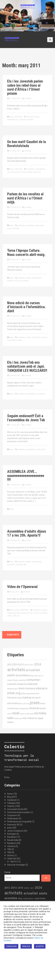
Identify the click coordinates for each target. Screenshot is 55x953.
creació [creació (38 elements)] (21, 684)
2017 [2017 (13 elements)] (32, 665)
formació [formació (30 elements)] (12, 697)
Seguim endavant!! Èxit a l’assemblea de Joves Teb (26, 418)
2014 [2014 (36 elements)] (16, 664)
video (9, 616)
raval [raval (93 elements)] (15, 713)
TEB (9, 849)
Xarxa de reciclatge (16, 865)
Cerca (7, 872)
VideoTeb (18, 117)
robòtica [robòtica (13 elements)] (23, 714)
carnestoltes (40, 169)
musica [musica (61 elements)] (34, 708)
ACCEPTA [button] (40, 946)
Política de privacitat (24, 767)
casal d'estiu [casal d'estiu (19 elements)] (12, 680)
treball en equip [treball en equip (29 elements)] (35, 718)
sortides (23, 172)
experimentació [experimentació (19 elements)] (32, 693)
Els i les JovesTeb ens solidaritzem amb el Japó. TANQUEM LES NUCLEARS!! (27, 366)
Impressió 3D (13, 824)
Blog (11, 117)
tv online (43, 613)
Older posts (11, 635)
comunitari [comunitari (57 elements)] (33, 680)
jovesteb (27, 98)
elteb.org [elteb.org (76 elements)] (14, 693)
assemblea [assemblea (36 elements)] (22, 675)
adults (28, 278)
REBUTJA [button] (26, 946)
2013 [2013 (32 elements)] (9, 664)
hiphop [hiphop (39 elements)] (27, 697)
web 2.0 (16, 616)
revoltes (22, 119)
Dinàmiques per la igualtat (19, 821)
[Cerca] (46, 878)
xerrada (30, 119)
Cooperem (12, 815)
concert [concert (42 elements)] (11, 684)
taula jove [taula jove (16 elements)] (18, 718)
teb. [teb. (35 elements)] (25, 718)
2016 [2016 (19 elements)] (27, 664)
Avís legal (8, 767)
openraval (11, 613)
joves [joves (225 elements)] (35, 702)
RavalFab (11, 837)
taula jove (37, 172)
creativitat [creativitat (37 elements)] (32, 684)
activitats (30, 117)
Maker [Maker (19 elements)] (42, 703)
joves (37, 117)
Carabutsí (11, 800)
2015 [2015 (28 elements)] (21, 664)
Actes (10, 794)
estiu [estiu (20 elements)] (23, 693)
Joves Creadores (15, 831)
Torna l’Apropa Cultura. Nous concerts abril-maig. (26, 252)
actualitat (30, 225)
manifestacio (12, 119)
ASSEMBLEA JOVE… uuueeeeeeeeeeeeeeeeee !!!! (25, 475)
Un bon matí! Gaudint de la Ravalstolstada (26, 144)
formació (36, 337)
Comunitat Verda (15, 809)
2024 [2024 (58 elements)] (37, 664)
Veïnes (10, 855)
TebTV (16, 610)
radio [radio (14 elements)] (9, 714)
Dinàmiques (12, 818)
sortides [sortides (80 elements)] (40, 713)
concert (10, 172)
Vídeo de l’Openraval (22, 587)
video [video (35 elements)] (10, 722)
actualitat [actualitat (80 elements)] (33, 670)
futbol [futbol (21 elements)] (20, 698)
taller (30, 172)
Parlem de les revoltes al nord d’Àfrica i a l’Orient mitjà (25, 198)
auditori (10, 281)
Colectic (11, 806)
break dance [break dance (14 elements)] (38, 676)
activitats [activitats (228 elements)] (16, 669)
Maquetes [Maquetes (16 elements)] (24, 708)
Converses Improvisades (18, 812)
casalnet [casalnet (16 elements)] (22, 680)
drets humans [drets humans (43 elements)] (27, 688)
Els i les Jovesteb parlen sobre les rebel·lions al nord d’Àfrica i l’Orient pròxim (25, 87)
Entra (6, 777)
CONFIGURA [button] (11, 946)
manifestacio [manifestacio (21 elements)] (13, 708)
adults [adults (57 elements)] (11, 675)
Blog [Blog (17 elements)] (31, 676)
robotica (11, 846)
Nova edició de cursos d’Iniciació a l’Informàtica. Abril (26, 307)
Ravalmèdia (12, 840)
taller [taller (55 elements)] (10, 718)
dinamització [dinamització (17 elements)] (12, 689)
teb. (25, 564)
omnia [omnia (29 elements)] (42, 708)
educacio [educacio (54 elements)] (42, 688)
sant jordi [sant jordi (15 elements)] (30, 714)
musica (18, 281)
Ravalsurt (11, 843)
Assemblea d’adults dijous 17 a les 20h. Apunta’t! (26, 533)
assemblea (39, 225)
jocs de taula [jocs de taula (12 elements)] (25, 704)
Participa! (11, 834)
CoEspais (11, 803)
